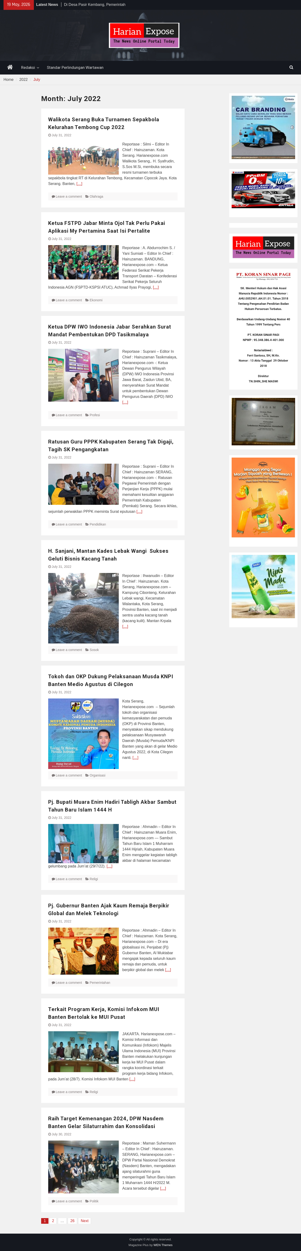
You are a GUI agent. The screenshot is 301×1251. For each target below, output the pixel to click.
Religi (94, 879)
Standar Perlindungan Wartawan (75, 67)
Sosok (94, 650)
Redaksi (28, 67)
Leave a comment (69, 196)
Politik (94, 1201)
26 (72, 1221)
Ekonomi (96, 300)
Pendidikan (98, 524)
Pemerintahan (100, 982)
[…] (79, 184)
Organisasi (97, 775)
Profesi (95, 415)
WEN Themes (163, 1245)
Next (84, 1221)
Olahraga (96, 196)
